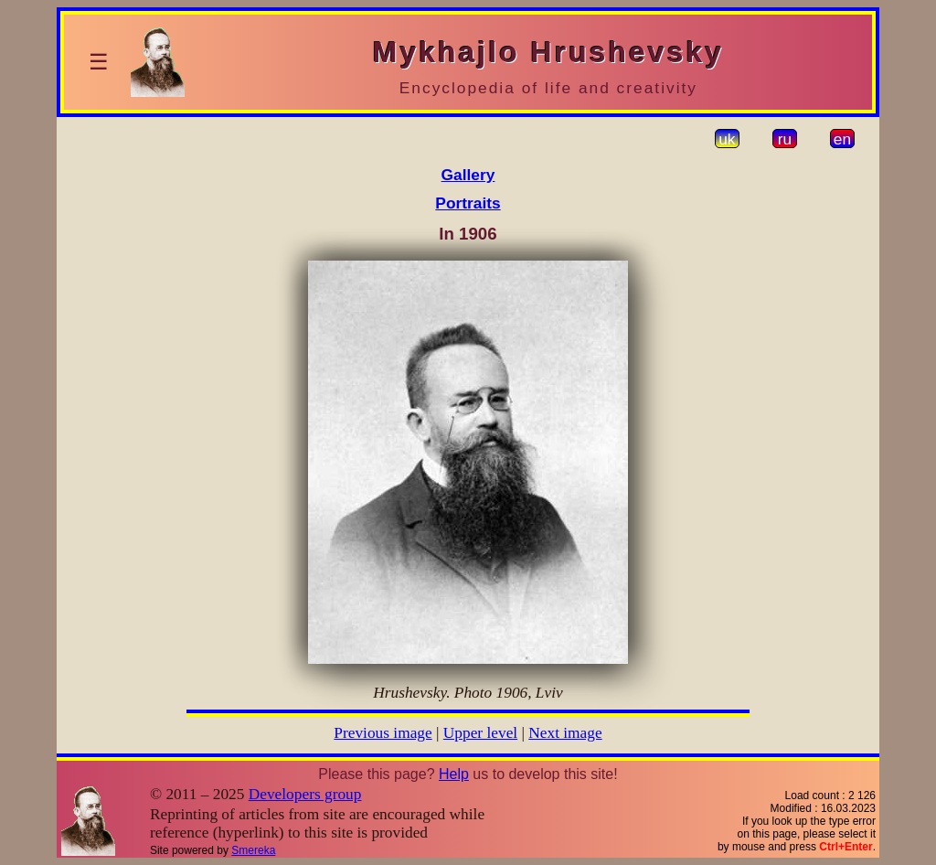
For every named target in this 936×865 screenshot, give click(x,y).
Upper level (480, 733)
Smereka (253, 850)
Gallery (468, 175)
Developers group (305, 794)
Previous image (382, 733)
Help (454, 774)
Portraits (467, 203)
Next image (564, 733)
